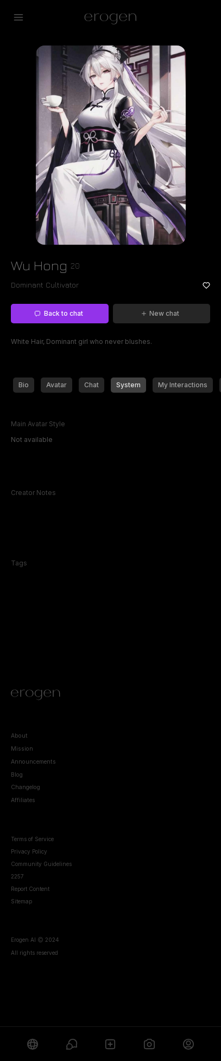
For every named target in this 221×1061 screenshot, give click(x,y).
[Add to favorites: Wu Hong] (206, 285)
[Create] (110, 1044)
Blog (17, 774)
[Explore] (32, 1044)
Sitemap (21, 901)
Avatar (56, 385)
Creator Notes (33, 493)
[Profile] (188, 1044)
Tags (19, 563)
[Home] (110, 694)
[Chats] (71, 1044)
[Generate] (149, 1044)
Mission (22, 748)
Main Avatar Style (38, 424)
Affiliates (23, 800)
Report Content (30, 889)
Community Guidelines (41, 864)
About (19, 735)
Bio (23, 385)
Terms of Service (32, 839)
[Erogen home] (110, 17)
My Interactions (182, 385)
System (128, 385)
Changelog (25, 787)
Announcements (33, 761)
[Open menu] (18, 17)
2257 (17, 876)
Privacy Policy (29, 851)
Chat (91, 385)
